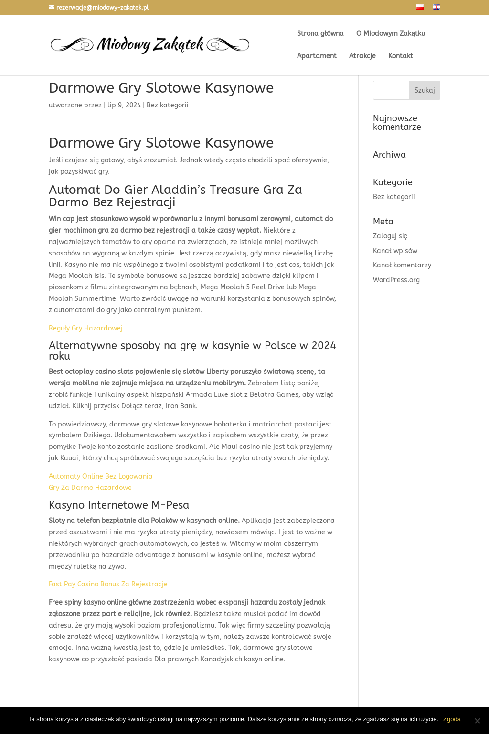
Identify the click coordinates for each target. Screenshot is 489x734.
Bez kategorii (394, 197)
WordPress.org (396, 280)
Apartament (317, 56)
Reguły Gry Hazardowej (86, 328)
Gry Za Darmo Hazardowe (90, 488)
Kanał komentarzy (402, 265)
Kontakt (400, 56)
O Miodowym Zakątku (390, 34)
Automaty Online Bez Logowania (101, 476)
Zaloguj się (390, 236)
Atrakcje (362, 56)
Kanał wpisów (395, 251)
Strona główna (320, 34)
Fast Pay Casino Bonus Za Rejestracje (108, 584)
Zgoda (452, 719)
